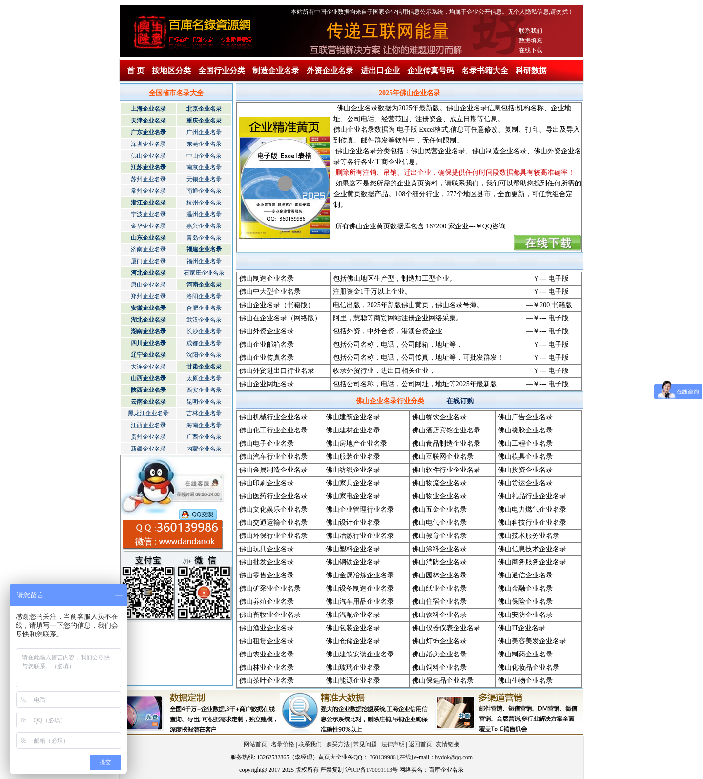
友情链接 (447, 744)
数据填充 (530, 40)
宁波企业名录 (148, 214)
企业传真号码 (430, 70)
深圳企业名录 (148, 144)
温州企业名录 (204, 214)
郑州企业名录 (148, 296)
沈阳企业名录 (204, 354)
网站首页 (255, 744)
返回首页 (420, 744)
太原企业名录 (204, 378)
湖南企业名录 (148, 331)
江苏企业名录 (148, 167)
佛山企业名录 (148, 155)
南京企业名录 (204, 167)
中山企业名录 (204, 155)
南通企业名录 (204, 190)
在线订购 (460, 401)
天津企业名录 (148, 120)
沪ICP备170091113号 (371, 769)
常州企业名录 (148, 190)
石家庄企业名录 (204, 272)
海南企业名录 (204, 425)
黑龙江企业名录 (148, 413)
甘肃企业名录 (204, 366)
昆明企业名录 (204, 401)
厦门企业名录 (148, 261)
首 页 (136, 70)
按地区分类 (171, 70)
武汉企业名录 (204, 319)
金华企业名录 (148, 226)
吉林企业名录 (204, 413)
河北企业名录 (148, 272)
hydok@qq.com (454, 757)
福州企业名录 (204, 261)
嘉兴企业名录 (204, 226)
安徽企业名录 (148, 308)
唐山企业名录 (148, 284)
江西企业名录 (148, 425)
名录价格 (282, 744)
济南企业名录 (148, 249)
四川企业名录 (148, 343)
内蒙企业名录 (204, 448)
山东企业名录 (148, 237)
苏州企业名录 (148, 179)
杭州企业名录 (204, 202)
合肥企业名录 (204, 308)
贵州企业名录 (148, 436)
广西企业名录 (204, 436)
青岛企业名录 (204, 237)
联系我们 (530, 30)
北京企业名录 (204, 108)
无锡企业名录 (204, 179)
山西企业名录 (148, 378)
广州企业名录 (204, 132)
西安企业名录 (204, 390)
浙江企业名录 (148, 202)
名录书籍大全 (484, 70)
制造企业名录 (275, 70)
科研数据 (531, 70)
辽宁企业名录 (148, 354)
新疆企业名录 (148, 448)
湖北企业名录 (148, 319)
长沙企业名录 (204, 331)
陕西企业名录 (148, 390)
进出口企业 (380, 70)
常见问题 (365, 744)
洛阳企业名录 (204, 296)
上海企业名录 (148, 108)
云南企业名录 (148, 401)
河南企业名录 (204, 284)
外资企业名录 (330, 70)
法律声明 (393, 744)
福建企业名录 (204, 249)
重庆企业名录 (204, 120)
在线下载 (530, 50)
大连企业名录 (148, 366)
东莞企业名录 (204, 144)
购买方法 (338, 744)
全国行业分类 (221, 70)
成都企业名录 (204, 343)
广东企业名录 (148, 132)
